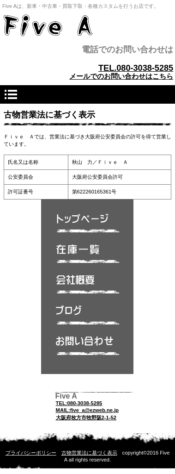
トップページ (87, 226)
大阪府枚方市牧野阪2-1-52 (86, 417)
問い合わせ (87, 348)
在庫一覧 (87, 256)
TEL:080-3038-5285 (79, 403)
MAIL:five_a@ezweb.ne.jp (87, 410)
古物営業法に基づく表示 (89, 452)
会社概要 (87, 287)
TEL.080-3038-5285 (135, 68)
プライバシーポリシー (31, 452)
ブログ (87, 318)
